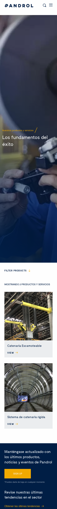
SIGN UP (17, 466)
